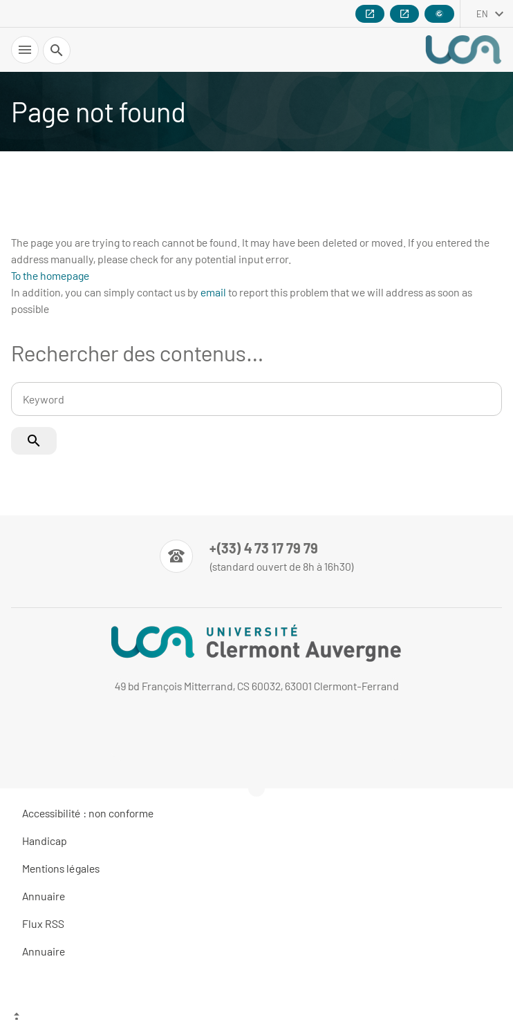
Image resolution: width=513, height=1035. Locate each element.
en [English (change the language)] (482, 13)
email (213, 291)
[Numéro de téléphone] (257, 556)
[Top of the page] (256, 1017)
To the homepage (50, 275)
